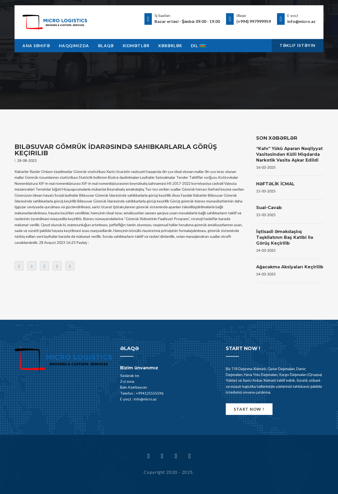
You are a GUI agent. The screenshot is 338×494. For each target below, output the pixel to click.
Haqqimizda (74, 45)
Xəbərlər (170, 45)
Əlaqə (106, 45)
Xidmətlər (136, 45)
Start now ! (249, 409)
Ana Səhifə (36, 45)
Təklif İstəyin (298, 45)
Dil (198, 45)
